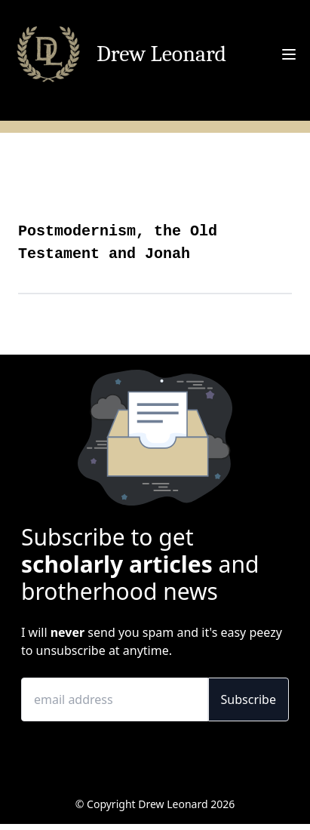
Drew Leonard (161, 54)
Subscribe (248, 699)
